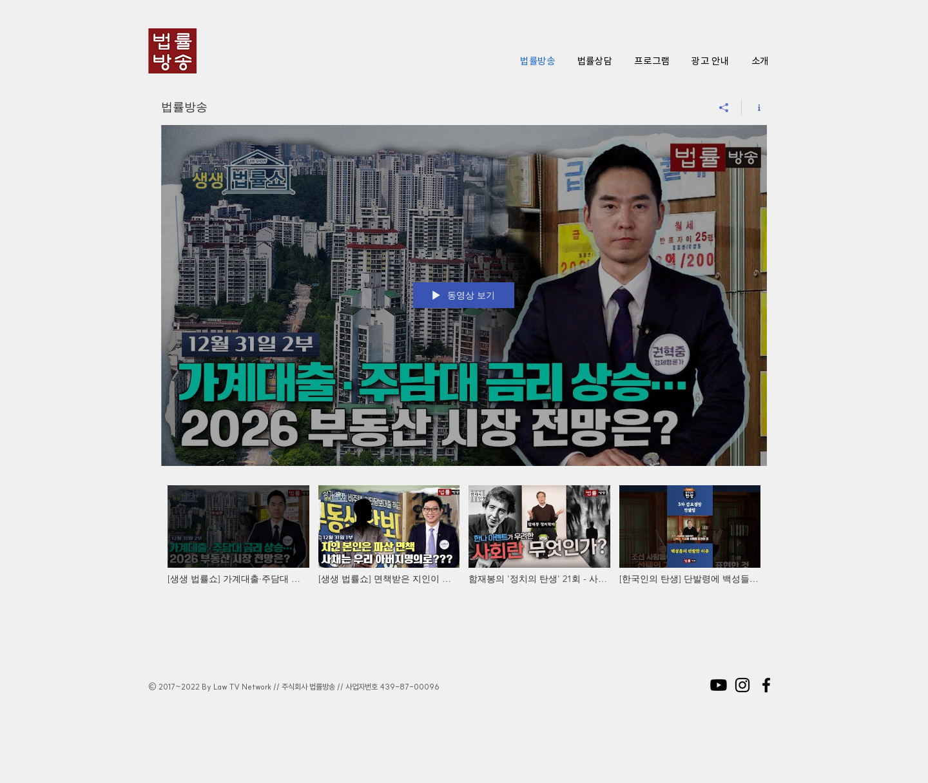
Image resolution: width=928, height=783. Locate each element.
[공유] (724, 107)
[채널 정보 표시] (754, 107)
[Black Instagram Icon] (742, 685)
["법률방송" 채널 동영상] (464, 550)
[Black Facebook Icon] (766, 685)
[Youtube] (718, 685)
